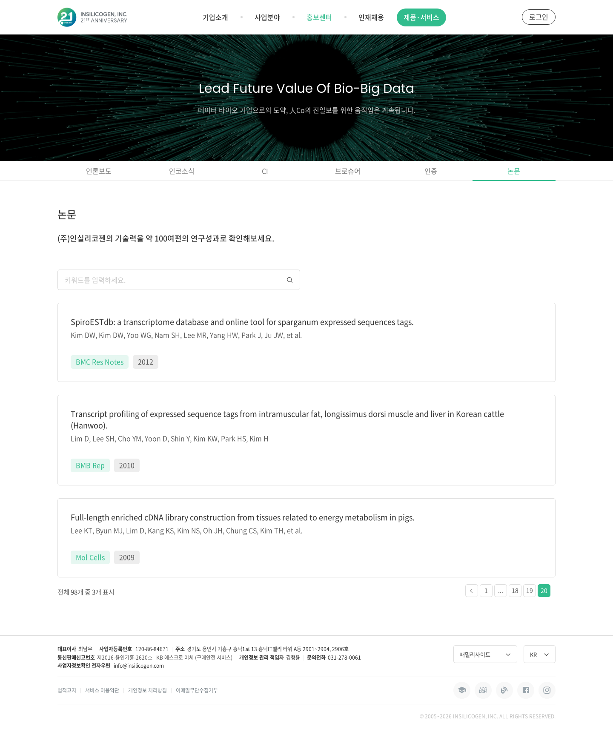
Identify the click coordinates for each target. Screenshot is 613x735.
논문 (513, 171)
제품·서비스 (421, 17)
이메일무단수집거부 (197, 690)
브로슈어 (348, 171)
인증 (430, 171)
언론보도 (99, 171)
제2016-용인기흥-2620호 (124, 657)
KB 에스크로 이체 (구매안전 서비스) (194, 657)
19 (529, 590)
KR (539, 654)
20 (544, 590)
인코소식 (182, 171)
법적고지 (66, 690)
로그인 (538, 16)
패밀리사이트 (485, 654)
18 (515, 590)
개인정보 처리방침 (147, 690)
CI (265, 171)
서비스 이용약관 (102, 690)
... (500, 590)
